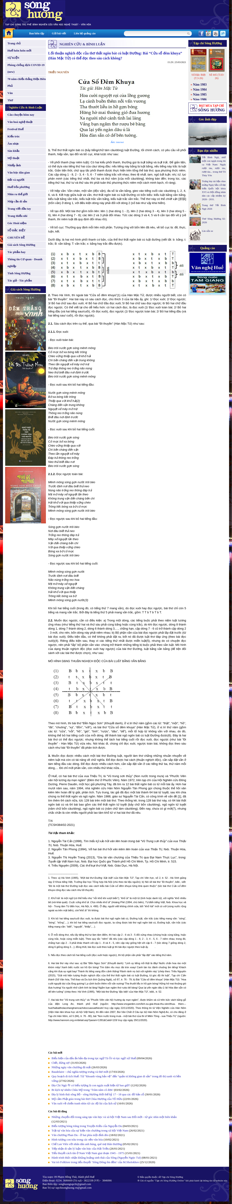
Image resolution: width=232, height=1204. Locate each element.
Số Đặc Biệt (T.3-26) (199, 76)
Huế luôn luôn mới (19, 50)
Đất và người (15, 179)
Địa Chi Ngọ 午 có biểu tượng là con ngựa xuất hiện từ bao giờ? (91, 1085)
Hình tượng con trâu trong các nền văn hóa (77, 1139)
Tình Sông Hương (19, 273)
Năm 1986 (200, 99)
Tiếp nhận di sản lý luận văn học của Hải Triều (80, 1148)
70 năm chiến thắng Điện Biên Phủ (26, 82)
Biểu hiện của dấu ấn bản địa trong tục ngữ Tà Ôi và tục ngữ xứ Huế (94, 1058)
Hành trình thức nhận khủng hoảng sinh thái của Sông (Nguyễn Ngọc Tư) (96, 1157)
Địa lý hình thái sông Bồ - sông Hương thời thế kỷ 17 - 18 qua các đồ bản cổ (98, 1094)
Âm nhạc (13, 143)
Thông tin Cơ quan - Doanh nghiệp (24, 263)
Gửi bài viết (59, 33)
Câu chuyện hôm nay (20, 114)
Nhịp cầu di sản (17, 201)
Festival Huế (15, 129)
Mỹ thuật (13, 158)
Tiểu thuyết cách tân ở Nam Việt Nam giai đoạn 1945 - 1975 (88, 1153)
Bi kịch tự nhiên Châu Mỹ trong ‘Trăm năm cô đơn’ (82, 1090)
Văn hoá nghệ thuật (20, 122)
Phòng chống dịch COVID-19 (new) (26, 68)
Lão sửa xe (207, 231)
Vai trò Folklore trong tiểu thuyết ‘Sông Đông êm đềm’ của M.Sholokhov (95, 1162)
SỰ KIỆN (13, 57)
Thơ (10, 100)
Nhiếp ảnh (14, 165)
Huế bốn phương (18, 187)
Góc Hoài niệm (16, 223)
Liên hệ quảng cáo (84, 33)
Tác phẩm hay (16, 252)
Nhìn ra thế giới (17, 194)
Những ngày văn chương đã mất (71, 1067)
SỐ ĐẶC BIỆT (16, 230)
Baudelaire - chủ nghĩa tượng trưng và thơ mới (80, 1071)
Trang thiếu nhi (17, 216)
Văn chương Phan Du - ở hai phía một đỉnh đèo (80, 1135)
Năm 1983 (200, 84)
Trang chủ (14, 43)
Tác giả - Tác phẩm (19, 280)
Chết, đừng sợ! (61, 1062)
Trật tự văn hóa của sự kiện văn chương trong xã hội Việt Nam (90, 1130)
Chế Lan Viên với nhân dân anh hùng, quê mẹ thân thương (87, 1144)
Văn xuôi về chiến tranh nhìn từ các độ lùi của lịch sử (84, 1103)
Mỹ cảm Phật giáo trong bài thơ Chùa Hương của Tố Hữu (87, 1099)
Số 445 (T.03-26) (216, 76)
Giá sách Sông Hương (21, 244)
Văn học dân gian (18, 172)
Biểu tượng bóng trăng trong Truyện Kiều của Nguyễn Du (87, 1126)
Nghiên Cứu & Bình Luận (25, 107)
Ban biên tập (36, 33)
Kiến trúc (13, 136)
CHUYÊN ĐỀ (16, 237)
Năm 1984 (200, 89)
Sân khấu (13, 150)
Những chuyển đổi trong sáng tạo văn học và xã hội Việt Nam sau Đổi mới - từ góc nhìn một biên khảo (114, 1117)
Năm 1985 (200, 94)
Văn (10, 93)
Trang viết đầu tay (19, 208)
